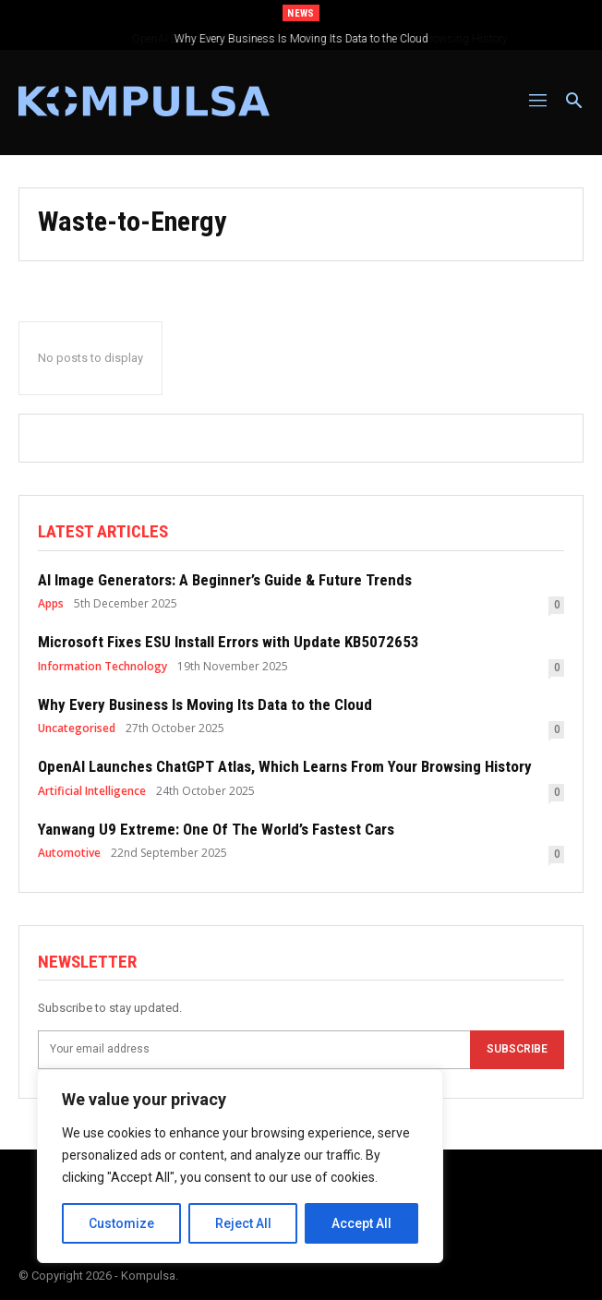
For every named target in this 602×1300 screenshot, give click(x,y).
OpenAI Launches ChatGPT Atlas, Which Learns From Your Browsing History (285, 766)
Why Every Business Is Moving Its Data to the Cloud (301, 38)
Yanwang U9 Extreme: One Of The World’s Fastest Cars (216, 829)
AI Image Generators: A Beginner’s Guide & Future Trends (225, 580)
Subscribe (517, 1048)
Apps (51, 603)
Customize (121, 1223)
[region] (240, 1166)
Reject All (243, 1223)
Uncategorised (76, 728)
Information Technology (102, 666)
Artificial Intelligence (92, 791)
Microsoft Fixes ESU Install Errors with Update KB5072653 (228, 641)
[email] (254, 1049)
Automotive (69, 853)
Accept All (361, 1223)
